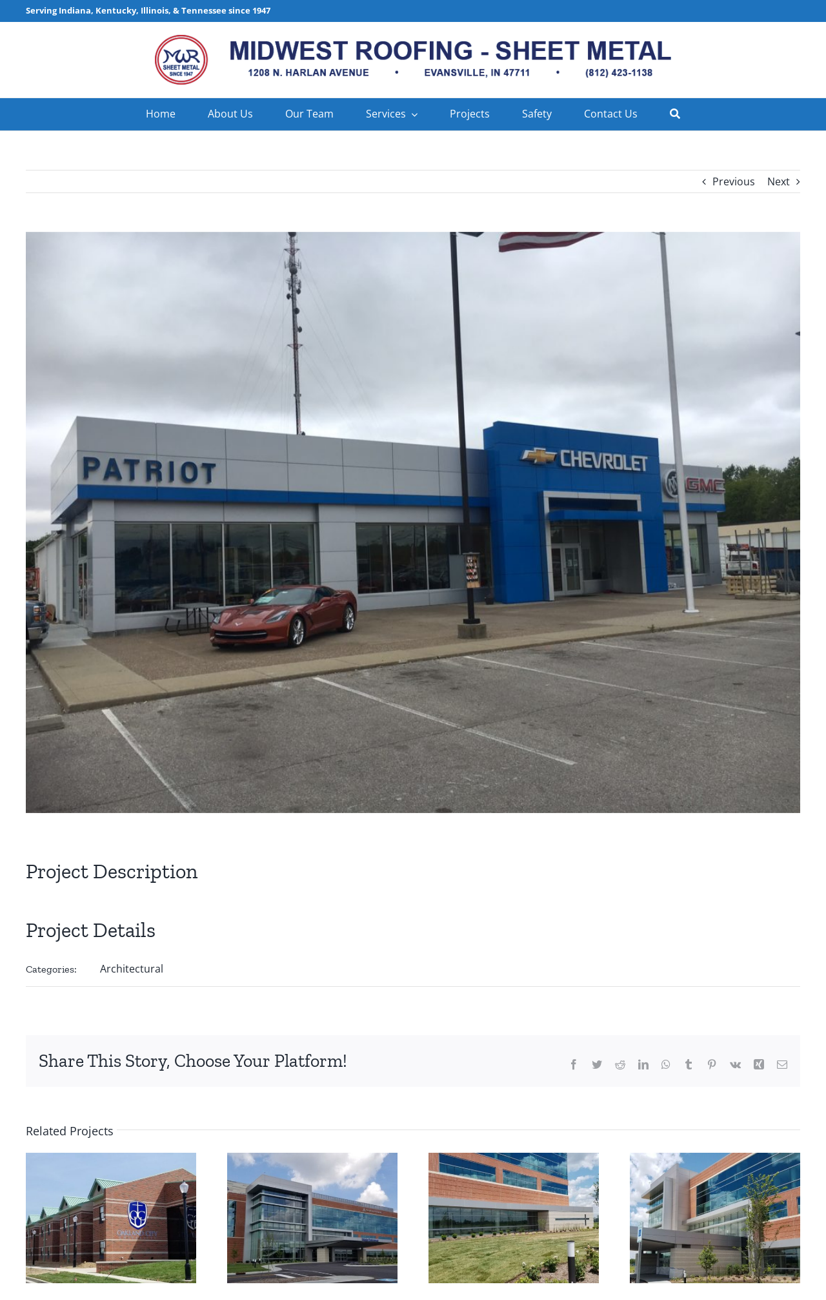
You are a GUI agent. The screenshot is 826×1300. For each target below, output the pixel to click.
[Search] (675, 114)
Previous (733, 181)
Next (778, 181)
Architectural (131, 969)
